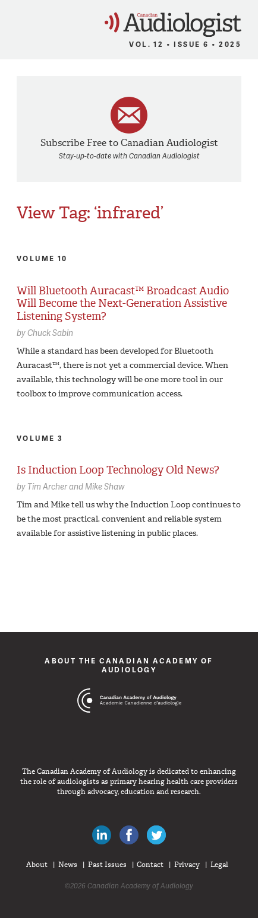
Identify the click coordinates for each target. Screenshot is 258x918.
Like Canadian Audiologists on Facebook (129, 834)
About (37, 864)
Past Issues (107, 864)
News (67, 864)
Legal (219, 864)
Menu (14, 21)
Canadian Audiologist (173, 24)
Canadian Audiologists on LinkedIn (101, 834)
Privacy (187, 864)
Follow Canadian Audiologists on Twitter (156, 834)
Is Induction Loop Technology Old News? (118, 470)
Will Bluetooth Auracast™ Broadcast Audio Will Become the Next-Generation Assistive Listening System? (123, 303)
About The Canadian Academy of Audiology (129, 665)
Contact (150, 864)
